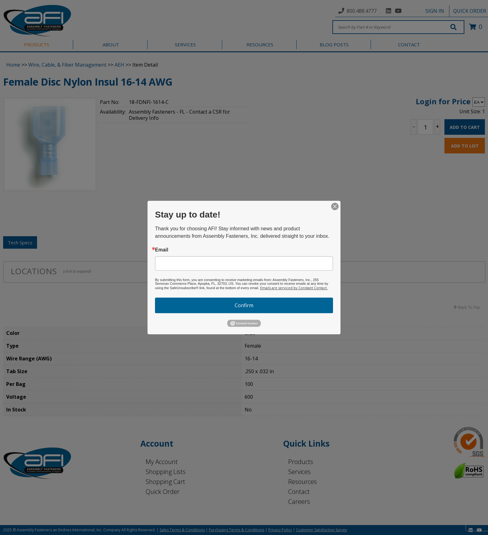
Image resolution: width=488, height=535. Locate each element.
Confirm (244, 305)
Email (161, 249)
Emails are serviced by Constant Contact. (294, 287)
